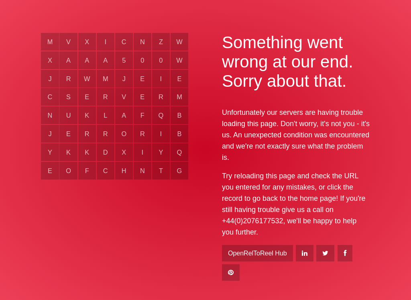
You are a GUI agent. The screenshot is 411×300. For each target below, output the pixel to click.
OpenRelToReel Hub (257, 253)
